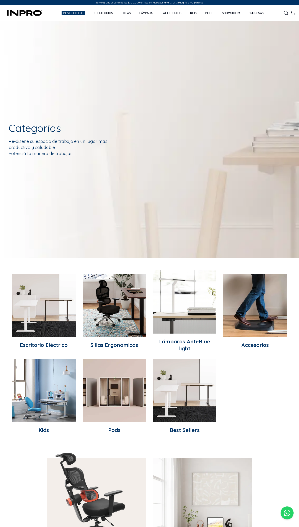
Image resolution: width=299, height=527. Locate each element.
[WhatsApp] (287, 512)
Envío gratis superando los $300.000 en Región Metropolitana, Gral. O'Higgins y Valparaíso (149, 2)
